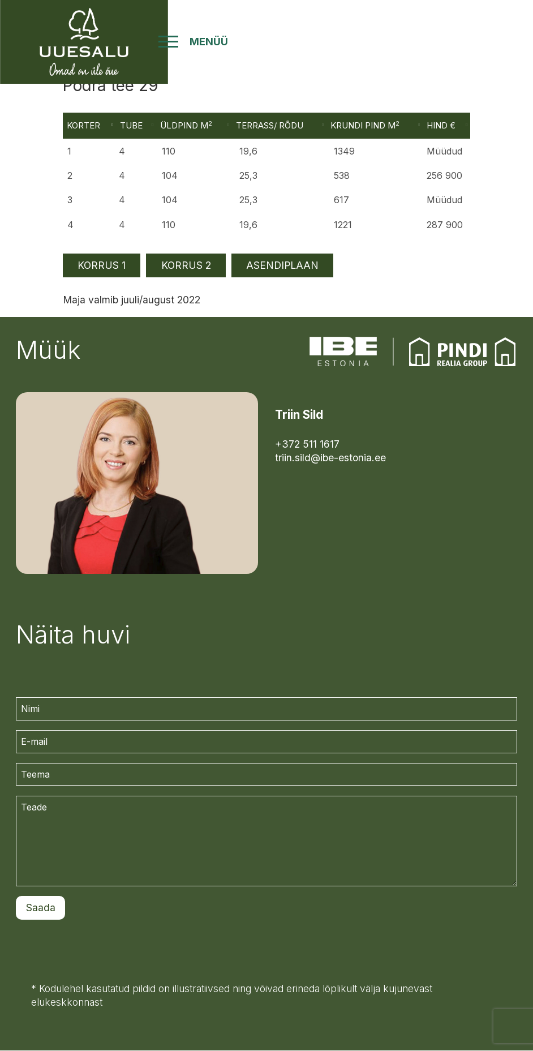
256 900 (443, 176)
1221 (343, 224)
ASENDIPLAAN (282, 266)
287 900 (443, 224)
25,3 (250, 176)
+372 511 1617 (307, 444)
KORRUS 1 (102, 266)
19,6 (250, 224)
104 (172, 176)
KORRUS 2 (186, 266)
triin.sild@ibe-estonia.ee (330, 458)
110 (171, 224)
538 (342, 176)
